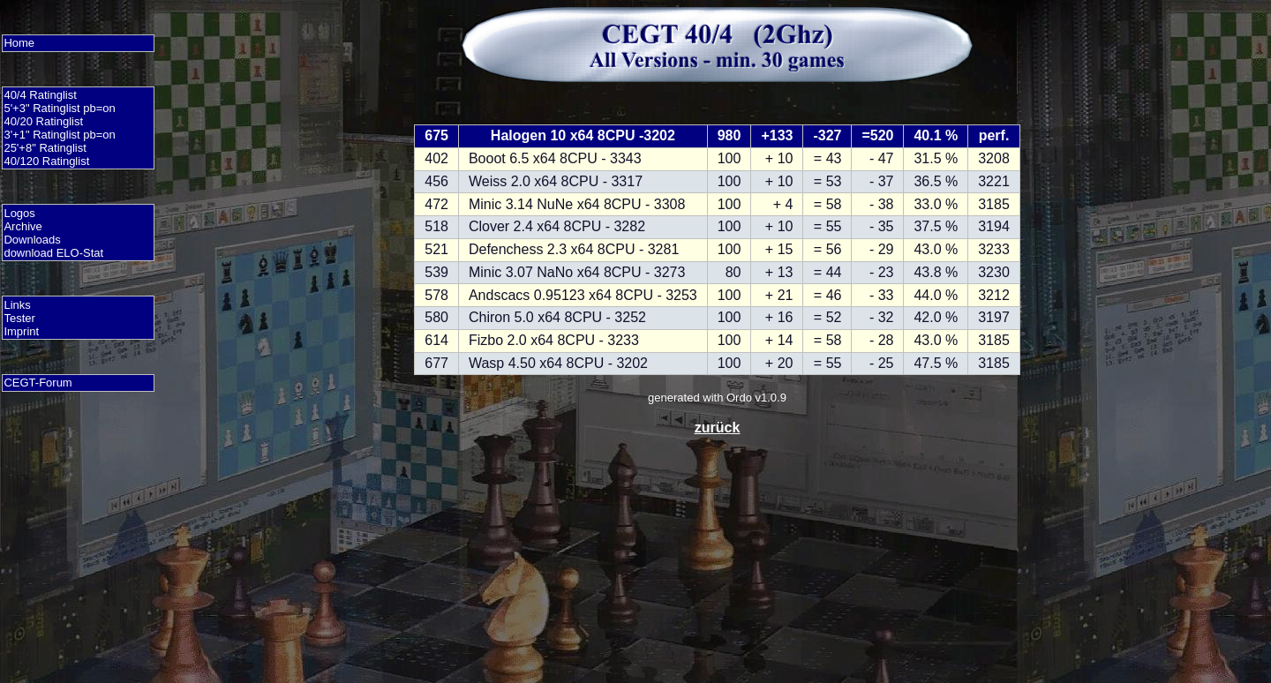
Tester (19, 318)
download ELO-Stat (53, 252)
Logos (19, 213)
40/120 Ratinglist (46, 161)
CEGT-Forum (37, 382)
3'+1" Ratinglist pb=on (59, 134)
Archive (22, 226)
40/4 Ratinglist (40, 94)
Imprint (21, 331)
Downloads (32, 239)
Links (17, 304)
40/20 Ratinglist (43, 121)
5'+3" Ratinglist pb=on (59, 108)
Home (19, 42)
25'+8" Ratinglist (45, 147)
